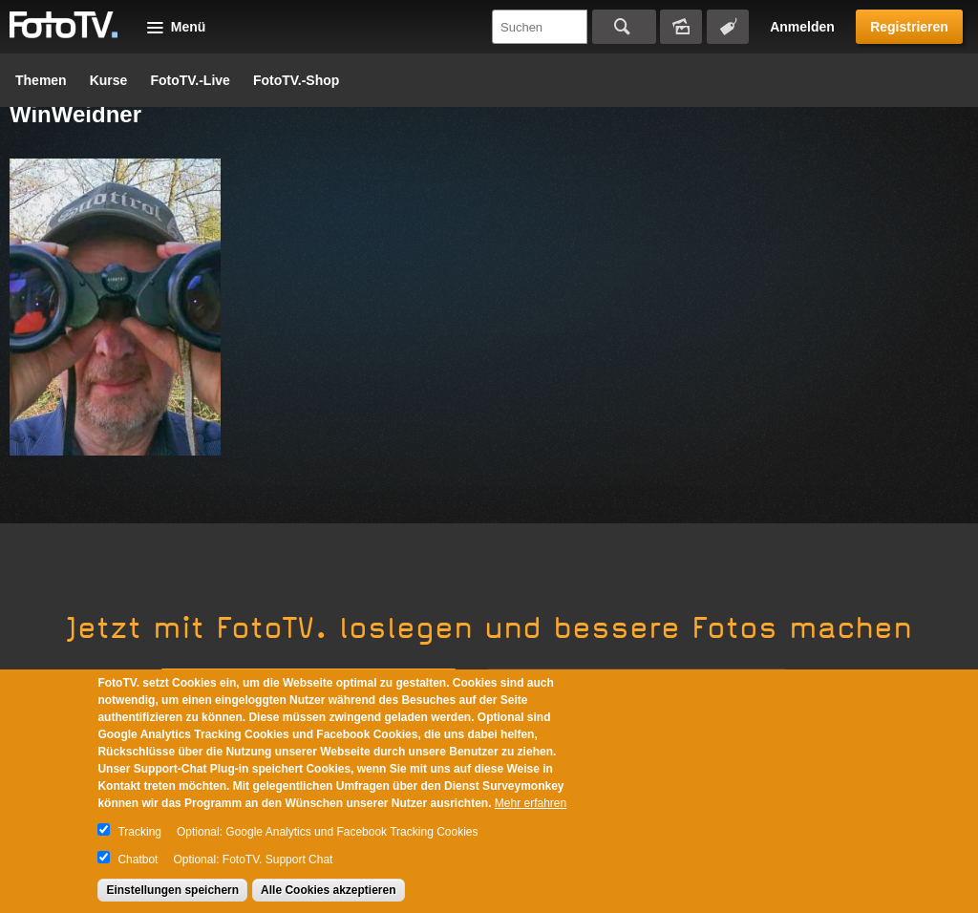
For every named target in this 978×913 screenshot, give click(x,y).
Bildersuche (681, 27)
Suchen (624, 27)
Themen (41, 80)
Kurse (109, 80)
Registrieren (909, 26)
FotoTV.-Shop (296, 80)
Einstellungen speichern (172, 890)
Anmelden (802, 26)
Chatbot (137, 859)
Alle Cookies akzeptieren (328, 890)
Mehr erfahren (530, 803)
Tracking (139, 832)
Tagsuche (728, 27)
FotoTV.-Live (190, 80)
